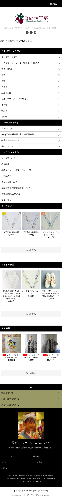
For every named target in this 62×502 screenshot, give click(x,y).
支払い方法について (21, 476)
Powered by (31, 495)
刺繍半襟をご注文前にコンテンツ (16, 188)
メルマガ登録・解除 (48, 478)
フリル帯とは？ (8, 158)
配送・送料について (36, 476)
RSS (34, 481)
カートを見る (37, 462)
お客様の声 (6, 176)
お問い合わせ (6, 468)
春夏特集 (5, 164)
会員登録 (35, 456)
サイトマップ (7, 200)
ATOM (39, 481)
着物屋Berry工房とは (10, 194)
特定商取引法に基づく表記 (15, 478)
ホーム (10, 476)
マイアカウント (6, 456)
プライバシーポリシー (33, 478)
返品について (49, 476)
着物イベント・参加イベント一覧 (16, 170)
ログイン (4, 462)
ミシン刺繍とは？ (9, 182)
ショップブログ (26, 481)
